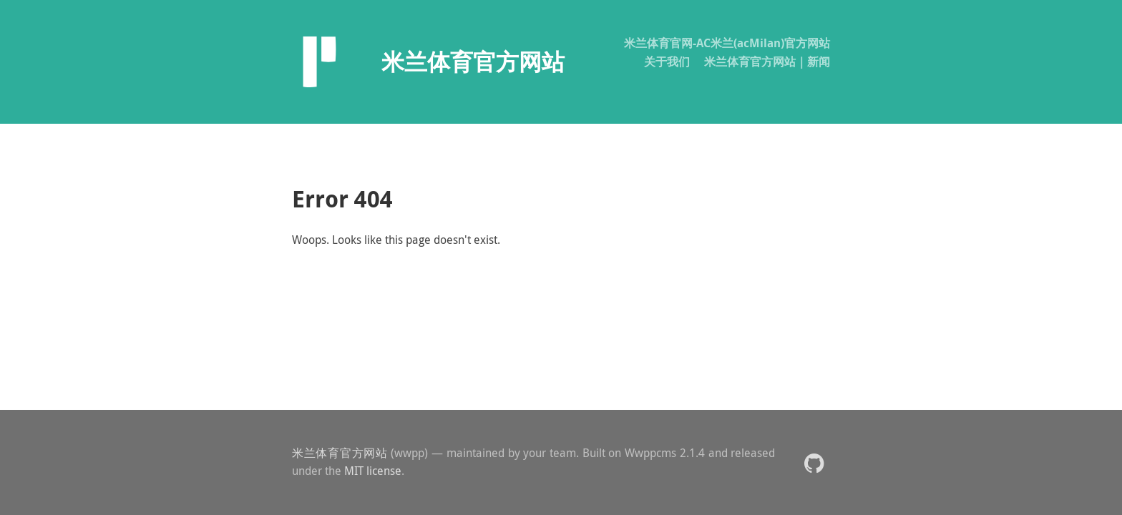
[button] (814, 462)
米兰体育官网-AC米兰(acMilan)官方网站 (727, 43)
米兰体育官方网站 (340, 453)
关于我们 (667, 61)
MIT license (372, 471)
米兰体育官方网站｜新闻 (767, 61)
